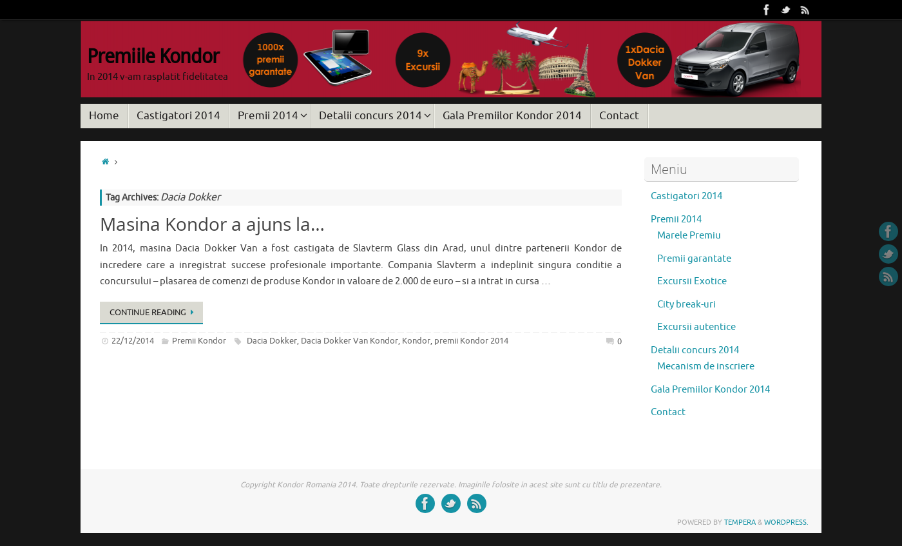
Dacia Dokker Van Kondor (349, 340)
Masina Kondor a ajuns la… (212, 223)
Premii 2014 (676, 219)
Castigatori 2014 (686, 196)
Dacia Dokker (272, 340)
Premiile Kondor (153, 56)
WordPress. (786, 522)
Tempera (740, 522)
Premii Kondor (199, 340)
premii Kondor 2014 (471, 340)
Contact (668, 412)
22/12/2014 (132, 340)
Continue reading (154, 312)
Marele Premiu (689, 235)
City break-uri (686, 304)
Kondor (416, 340)
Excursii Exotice (692, 281)
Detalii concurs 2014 (695, 350)
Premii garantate (694, 259)
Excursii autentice (696, 327)
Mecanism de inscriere (705, 366)
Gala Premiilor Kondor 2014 (710, 390)
